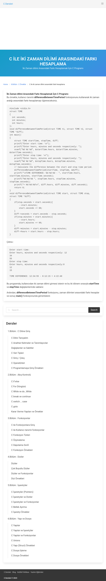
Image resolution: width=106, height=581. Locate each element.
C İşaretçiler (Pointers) (22, 492)
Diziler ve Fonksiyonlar (22, 473)
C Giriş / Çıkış (18, 358)
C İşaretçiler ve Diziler (22, 497)
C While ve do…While (21, 391)
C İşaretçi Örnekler (20, 512)
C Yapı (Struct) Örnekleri (23, 545)
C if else (15, 381)
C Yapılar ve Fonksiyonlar (23, 535)
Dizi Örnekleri (17, 478)
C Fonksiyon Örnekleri (22, 450)
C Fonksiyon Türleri (20, 435)
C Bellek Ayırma (19, 507)
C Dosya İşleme (19, 550)
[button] (102, 3)
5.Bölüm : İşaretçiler (17, 485)
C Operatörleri (18, 363)
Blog (14, 572)
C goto (14, 406)
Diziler (14, 463)
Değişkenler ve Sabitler (22, 348)
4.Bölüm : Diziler (16, 456)
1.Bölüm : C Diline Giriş (19, 331)
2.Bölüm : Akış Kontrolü (19, 374)
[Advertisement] (53, 28)
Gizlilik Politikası (23, 572)
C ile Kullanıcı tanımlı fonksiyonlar (27, 430)
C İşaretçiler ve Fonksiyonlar (25, 502)
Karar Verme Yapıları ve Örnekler (27, 411)
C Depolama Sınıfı (20, 445)
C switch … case (19, 401)
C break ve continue (21, 396)
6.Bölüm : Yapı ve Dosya (19, 518)
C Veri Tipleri (17, 353)
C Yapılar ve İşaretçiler (22, 530)
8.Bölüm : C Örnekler (18, 84)
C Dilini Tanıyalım (19, 338)
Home (5, 84)
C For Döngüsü (18, 386)
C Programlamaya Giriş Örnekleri (27, 368)
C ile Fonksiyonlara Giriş (23, 425)
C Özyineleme (18, 440)
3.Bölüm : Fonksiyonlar (19, 418)
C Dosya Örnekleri (20, 555)
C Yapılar (15, 525)
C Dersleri (7, 572)
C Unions (15, 540)
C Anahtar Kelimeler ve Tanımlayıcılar (29, 343)
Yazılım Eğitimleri (37, 572)
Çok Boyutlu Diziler (20, 468)
